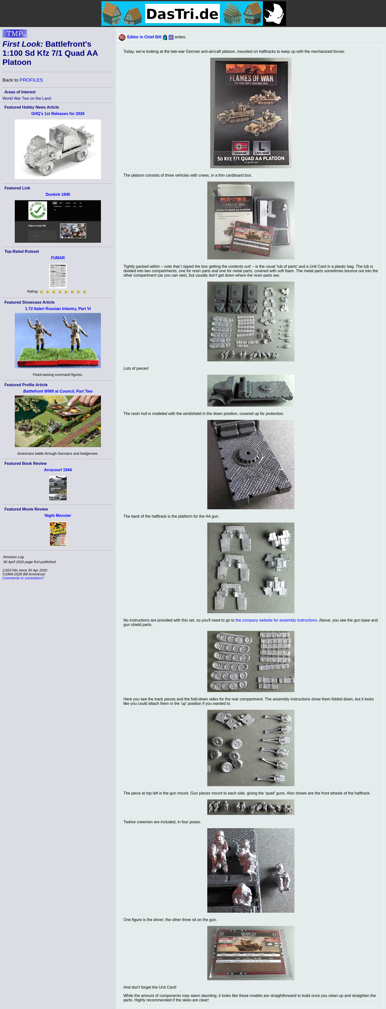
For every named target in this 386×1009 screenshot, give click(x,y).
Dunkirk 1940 (58, 194)
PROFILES (31, 80)
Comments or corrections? (23, 578)
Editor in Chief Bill (144, 37)
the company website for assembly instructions (276, 620)
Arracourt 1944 (58, 470)
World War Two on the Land (26, 98)
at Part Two (57, 391)
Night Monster (58, 515)
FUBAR (58, 258)
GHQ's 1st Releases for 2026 (57, 114)
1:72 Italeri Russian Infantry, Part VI (58, 309)
